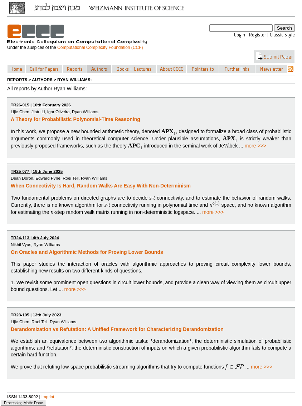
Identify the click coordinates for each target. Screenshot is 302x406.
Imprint (48, 396)
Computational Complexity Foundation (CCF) (100, 47)
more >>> (255, 146)
